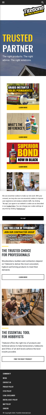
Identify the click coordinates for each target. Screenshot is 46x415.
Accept (23, 218)
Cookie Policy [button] (11, 206)
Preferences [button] (21, 209)
